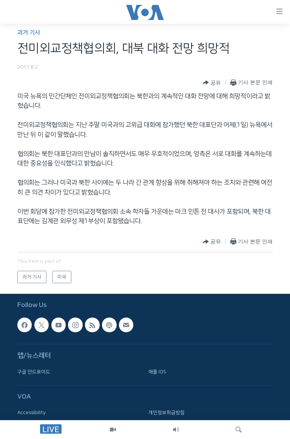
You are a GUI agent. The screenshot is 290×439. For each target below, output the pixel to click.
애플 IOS (157, 372)
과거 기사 (28, 32)
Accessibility (31, 413)
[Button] (212, 82)
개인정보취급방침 (166, 413)
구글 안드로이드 (33, 372)
